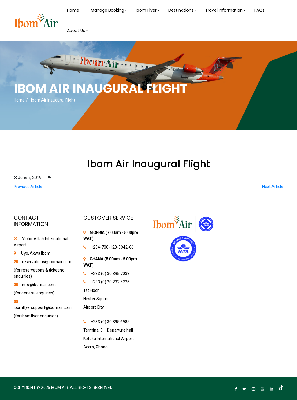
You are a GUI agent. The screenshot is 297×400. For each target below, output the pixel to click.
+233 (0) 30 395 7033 (110, 273)
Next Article (272, 186)
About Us (76, 30)
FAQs (259, 10)
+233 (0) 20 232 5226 (110, 282)
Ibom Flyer (146, 10)
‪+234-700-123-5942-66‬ (112, 247)
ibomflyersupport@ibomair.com (43, 307)
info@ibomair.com (39, 284)
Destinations (180, 10)
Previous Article (28, 186)
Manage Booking (107, 10)
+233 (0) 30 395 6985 (110, 321)
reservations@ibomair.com (46, 261)
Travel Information (224, 10)
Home (73, 10)
